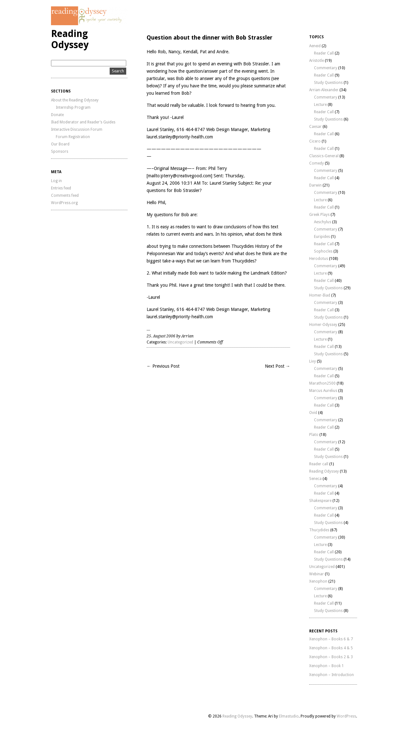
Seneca (315, 478)
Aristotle (316, 60)
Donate (57, 115)
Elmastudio (289, 716)
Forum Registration (73, 137)
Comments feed (65, 195)
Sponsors (59, 151)
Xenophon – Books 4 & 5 (331, 648)
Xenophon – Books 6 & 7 (331, 639)
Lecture (320, 104)
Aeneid (315, 46)
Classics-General (324, 156)
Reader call (318, 464)
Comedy (316, 163)
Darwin (315, 185)
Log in (56, 181)
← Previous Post (163, 366)
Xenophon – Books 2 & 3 (331, 657)
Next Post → (277, 366)
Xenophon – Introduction (331, 675)
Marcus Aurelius (323, 390)
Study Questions (328, 82)
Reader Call (324, 53)
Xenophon (318, 581)
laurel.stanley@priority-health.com (180, 136)
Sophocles (323, 251)
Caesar (315, 126)
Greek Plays (319, 214)
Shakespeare (320, 500)
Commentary (325, 68)
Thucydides (319, 530)
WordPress (346, 716)
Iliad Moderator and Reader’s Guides (83, 122)
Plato (313, 434)
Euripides (322, 236)
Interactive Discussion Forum (76, 129)
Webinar (316, 574)
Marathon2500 (322, 383)
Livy (312, 361)
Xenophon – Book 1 (326, 666)
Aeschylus (322, 222)
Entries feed (61, 188)
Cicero (315, 141)
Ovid (313, 412)
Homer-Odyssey (323, 324)
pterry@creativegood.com (186, 175)
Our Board (60, 144)
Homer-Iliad (319, 295)
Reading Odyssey (70, 39)
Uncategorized (180, 342)
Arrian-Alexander (324, 90)
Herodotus (318, 258)
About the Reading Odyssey (74, 100)
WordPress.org (64, 203)
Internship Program (73, 107)
